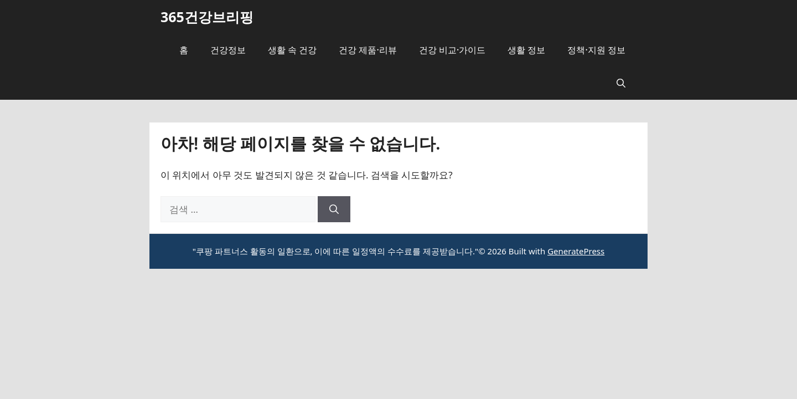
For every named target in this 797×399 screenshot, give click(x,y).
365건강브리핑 (207, 16)
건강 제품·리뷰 (368, 50)
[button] (620, 83)
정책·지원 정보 (596, 50)
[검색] (334, 209)
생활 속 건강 (292, 50)
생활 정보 (526, 50)
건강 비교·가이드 (452, 50)
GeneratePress (575, 251)
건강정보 (228, 50)
